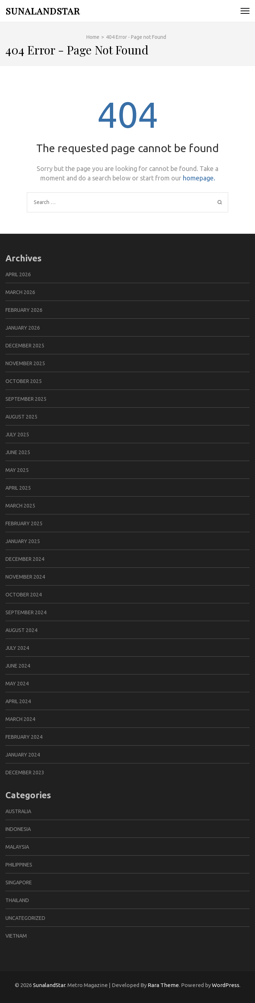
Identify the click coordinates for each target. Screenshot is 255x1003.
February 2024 (23, 737)
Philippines (18, 865)
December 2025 (24, 345)
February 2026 (23, 310)
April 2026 (18, 274)
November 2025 (25, 363)
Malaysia (17, 847)
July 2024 (17, 648)
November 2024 (25, 577)
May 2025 (17, 470)
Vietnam (16, 936)
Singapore (18, 882)
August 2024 (21, 630)
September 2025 (25, 399)
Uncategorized (25, 918)
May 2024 (17, 683)
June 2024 (17, 666)
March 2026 (20, 292)
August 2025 (21, 417)
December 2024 (24, 559)
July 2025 (17, 434)
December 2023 (24, 772)
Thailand (17, 900)
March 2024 (20, 719)
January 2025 (22, 541)
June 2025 (17, 452)
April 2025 (18, 488)
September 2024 (25, 612)
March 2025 (20, 506)
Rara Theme (163, 985)
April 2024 (18, 701)
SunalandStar (42, 11)
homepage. (199, 178)
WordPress (225, 985)
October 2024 (23, 595)
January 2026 (22, 328)
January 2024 (22, 755)
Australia (18, 811)
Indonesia (18, 829)
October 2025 (23, 381)
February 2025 (23, 523)
